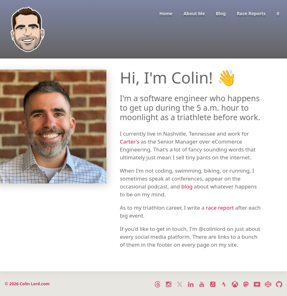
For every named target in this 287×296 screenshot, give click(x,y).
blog (187, 186)
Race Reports (251, 13)
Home (165, 13)
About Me (194, 13)
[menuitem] (164, 29)
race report (220, 207)
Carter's (129, 141)
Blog (221, 13)
